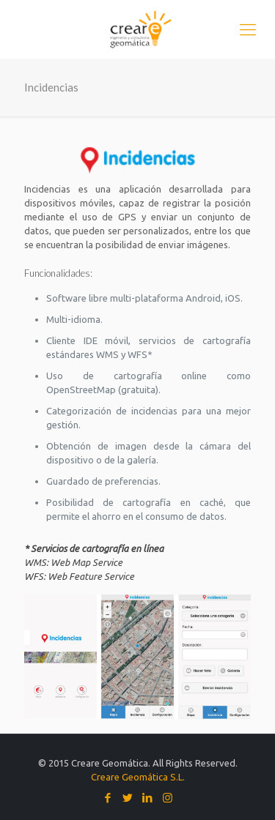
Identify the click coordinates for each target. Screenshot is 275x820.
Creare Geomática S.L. (138, 777)
